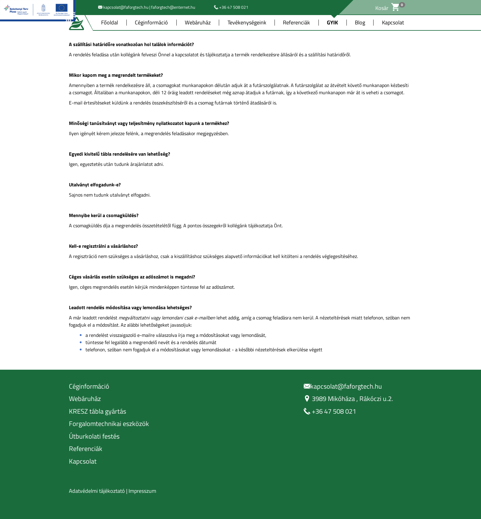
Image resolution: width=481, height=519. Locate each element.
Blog (360, 23)
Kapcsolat (393, 23)
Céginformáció (151, 23)
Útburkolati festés (94, 436)
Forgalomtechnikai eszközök (109, 423)
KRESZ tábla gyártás (97, 411)
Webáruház (198, 23)
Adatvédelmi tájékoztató (97, 491)
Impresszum (142, 491)
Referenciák (296, 23)
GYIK (332, 23)
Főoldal (109, 23)
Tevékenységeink (247, 23)
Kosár (387, 8)
